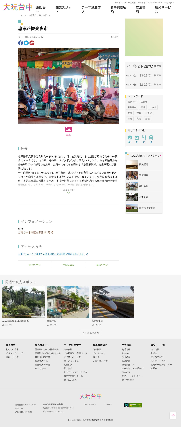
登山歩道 (68, 368)
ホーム (23, 15)
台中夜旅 (68, 349)
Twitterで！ (26, 42)
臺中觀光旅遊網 (17, 7)
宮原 (139, 113)
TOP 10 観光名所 (43, 357)
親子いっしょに (71, 361)
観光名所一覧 (44, 15)
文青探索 (68, 364)
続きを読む (68, 190)
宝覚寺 (144, 101)
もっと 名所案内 (90, 333)
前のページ (35, 264)
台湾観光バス (128, 364)
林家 (130, 113)
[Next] (117, 86)
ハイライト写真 (158, 361)
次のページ (102, 264)
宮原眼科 (132, 101)
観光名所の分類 (42, 364)
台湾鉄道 (126, 357)
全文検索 (132, 3)
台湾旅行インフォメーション (150, 3)
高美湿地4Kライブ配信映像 (48, 353)
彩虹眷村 (132, 107)
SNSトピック (12, 357)
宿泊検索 (97, 349)
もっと (156, 155)
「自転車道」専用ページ (75, 353)
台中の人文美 (70, 380)
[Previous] (20, 86)
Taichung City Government (90, 396)
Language (168, 3)
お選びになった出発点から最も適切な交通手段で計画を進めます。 (52, 254)
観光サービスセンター (161, 364)
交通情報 (126, 349)
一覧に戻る (68, 264)
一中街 (153, 107)
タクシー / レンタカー (132, 376)
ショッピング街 (100, 361)
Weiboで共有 (31, 42)
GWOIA (108, 404)
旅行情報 (155, 349)
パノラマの (40, 368)
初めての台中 (12, 349)
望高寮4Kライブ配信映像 (47, 349)
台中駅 (148, 113)
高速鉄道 (126, 361)
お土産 (96, 357)
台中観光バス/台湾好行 (133, 368)
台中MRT (126, 353)
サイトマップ (120, 3)
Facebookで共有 (20, 42)
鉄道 (130, 118)
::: (112, 2)
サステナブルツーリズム (75, 372)
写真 (68, 135)
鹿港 (143, 107)
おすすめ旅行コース (73, 376)
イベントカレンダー (15, 353)
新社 (147, 118)
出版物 (154, 353)
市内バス (126, 372)
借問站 (154, 368)
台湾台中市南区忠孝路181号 (34, 232)
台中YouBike (128, 380)
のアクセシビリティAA (135, 405)
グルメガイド (99, 353)
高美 (139, 118)
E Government (126, 405)
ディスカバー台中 (72, 357)
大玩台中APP (157, 357)
